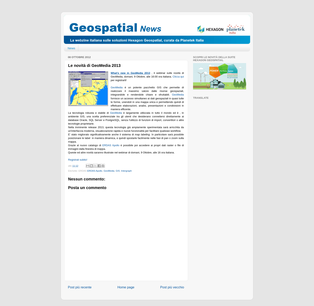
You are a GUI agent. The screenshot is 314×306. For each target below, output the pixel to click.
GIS (118, 170)
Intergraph (126, 170)
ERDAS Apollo (110, 145)
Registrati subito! (77, 159)
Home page (125, 287)
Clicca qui (178, 76)
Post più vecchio (172, 287)
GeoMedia (118, 87)
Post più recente (80, 287)
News (71, 48)
